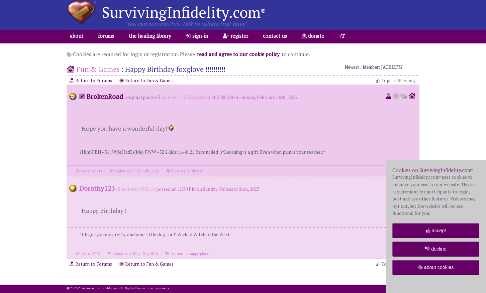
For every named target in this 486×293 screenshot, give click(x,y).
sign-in (197, 35)
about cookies (436, 267)
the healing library (150, 35)
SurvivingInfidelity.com (184, 12)
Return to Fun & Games (146, 81)
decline (436, 249)
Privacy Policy (160, 288)
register (235, 35)
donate (313, 35)
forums (106, 35)
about (76, 35)
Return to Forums (90, 81)
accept (436, 230)
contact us (275, 35)
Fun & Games (98, 69)
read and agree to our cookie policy (238, 54)
